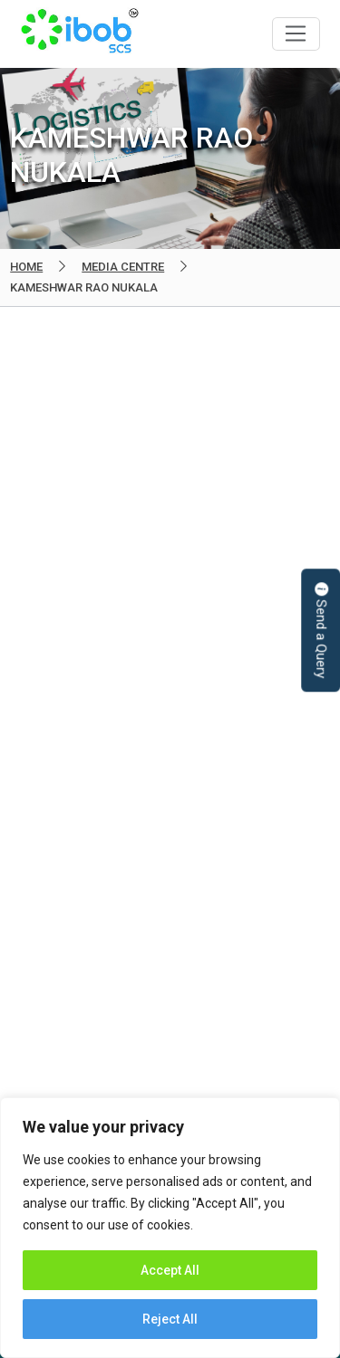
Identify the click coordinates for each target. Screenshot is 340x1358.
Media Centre (123, 266)
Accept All (170, 1270)
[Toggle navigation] (296, 34)
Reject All (170, 1319)
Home (26, 266)
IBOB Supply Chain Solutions (80, 34)
